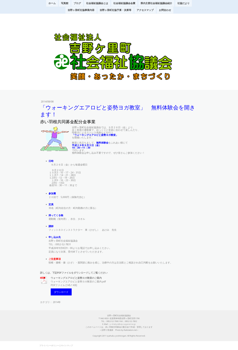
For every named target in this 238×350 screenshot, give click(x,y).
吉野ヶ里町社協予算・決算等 (115, 10)
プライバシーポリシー (49, 345)
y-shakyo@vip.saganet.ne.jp (123, 324)
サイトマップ (67, 345)
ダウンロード (61, 292)
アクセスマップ (145, 10)
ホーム (52, 3)
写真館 (64, 3)
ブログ (77, 3)
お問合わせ (165, 10)
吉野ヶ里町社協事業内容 (81, 10)
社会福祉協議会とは (97, 3)
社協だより (183, 3)
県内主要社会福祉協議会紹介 (156, 3)
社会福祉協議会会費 (124, 3)
